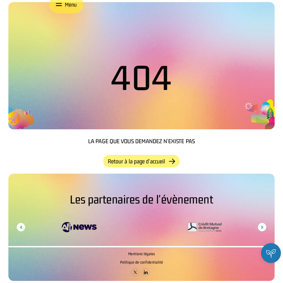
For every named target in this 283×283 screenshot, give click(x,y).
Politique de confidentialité (141, 262)
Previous (21, 227)
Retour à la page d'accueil (142, 161)
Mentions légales (141, 254)
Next (262, 227)
